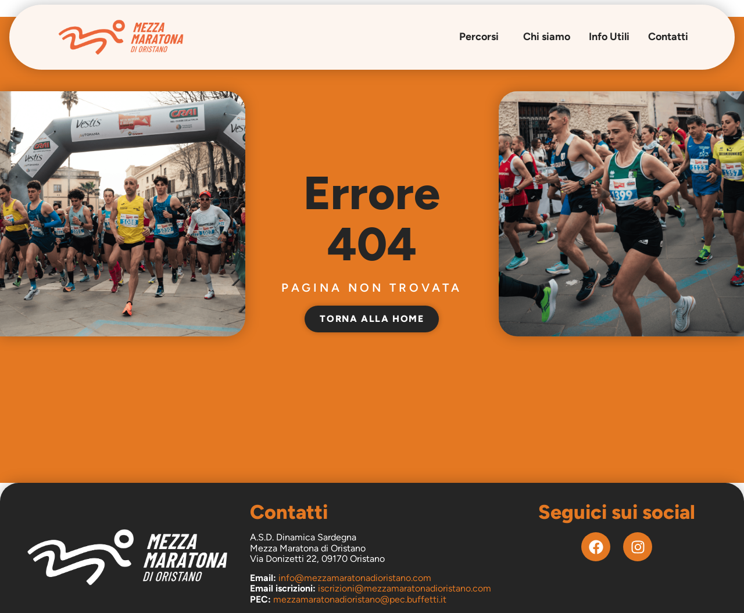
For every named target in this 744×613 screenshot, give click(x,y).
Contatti (668, 36)
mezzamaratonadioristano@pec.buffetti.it (359, 599)
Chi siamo (546, 36)
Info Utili (609, 36)
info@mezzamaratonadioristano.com (354, 577)
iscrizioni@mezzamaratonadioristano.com (404, 588)
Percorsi (482, 36)
